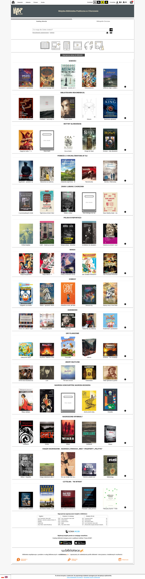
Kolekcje (52, 32)
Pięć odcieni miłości (65, 524)
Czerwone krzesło (88, 518)
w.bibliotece (63, 554)
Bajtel (62, 523)
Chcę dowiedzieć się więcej (75, 577)
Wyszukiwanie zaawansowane (41, 32)
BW (99, 2)
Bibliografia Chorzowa (103, 21)
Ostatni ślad (40, 523)
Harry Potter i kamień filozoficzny (45, 524)
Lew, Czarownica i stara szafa (44, 518)
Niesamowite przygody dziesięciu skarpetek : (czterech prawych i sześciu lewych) (102, 524)
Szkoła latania (64, 520)
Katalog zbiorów (41, 21)
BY (106, 2)
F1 (120, 2)
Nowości (20, 2)
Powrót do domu (64, 521)
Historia (28, 2)
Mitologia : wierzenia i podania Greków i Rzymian (48, 520)
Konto (43, 2)
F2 (125, 2)
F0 (117, 2)
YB (103, 2)
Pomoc (36, 2)
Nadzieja (40, 521)
